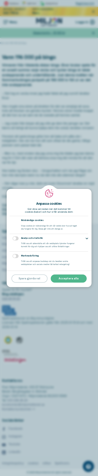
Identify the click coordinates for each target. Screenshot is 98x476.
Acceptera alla (69, 278)
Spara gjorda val (29, 278)
